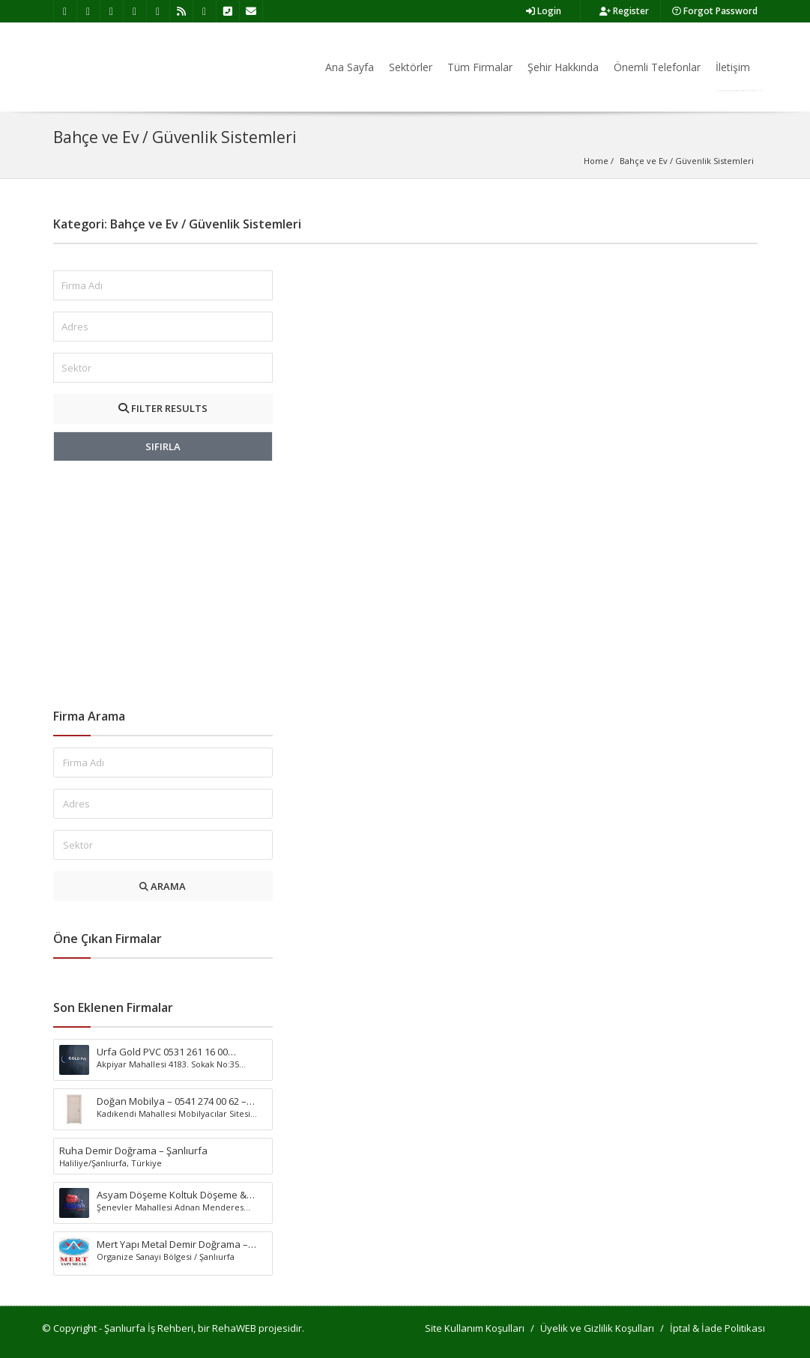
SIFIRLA (163, 446)
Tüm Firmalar (480, 67)
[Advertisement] (163, 585)
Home (596, 160)
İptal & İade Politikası (717, 1328)
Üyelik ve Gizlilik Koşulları (597, 1328)
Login (543, 10)
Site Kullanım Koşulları (475, 1328)
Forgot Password (715, 10)
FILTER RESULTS (163, 408)
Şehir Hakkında (563, 67)
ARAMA (162, 886)
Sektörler (410, 67)
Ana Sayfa (349, 67)
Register (624, 10)
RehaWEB (234, 1328)
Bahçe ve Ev (644, 160)
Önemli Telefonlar (657, 67)
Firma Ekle (739, 90)
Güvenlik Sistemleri (714, 160)
